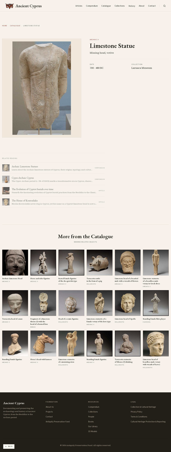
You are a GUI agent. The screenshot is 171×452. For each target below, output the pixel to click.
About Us (50, 406)
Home (4, 26)
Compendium (92, 5)
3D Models (92, 431)
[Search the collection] (164, 6)
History (132, 6)
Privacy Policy (136, 411)
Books (91, 421)
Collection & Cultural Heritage (143, 406)
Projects (49, 411)
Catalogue (106, 5)
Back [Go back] (9, 446)
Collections (120, 5)
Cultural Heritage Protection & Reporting (148, 421)
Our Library (93, 426)
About (141, 5)
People (91, 416)
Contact (152, 5)
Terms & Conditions (139, 416)
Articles (78, 5)
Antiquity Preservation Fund (58, 421)
